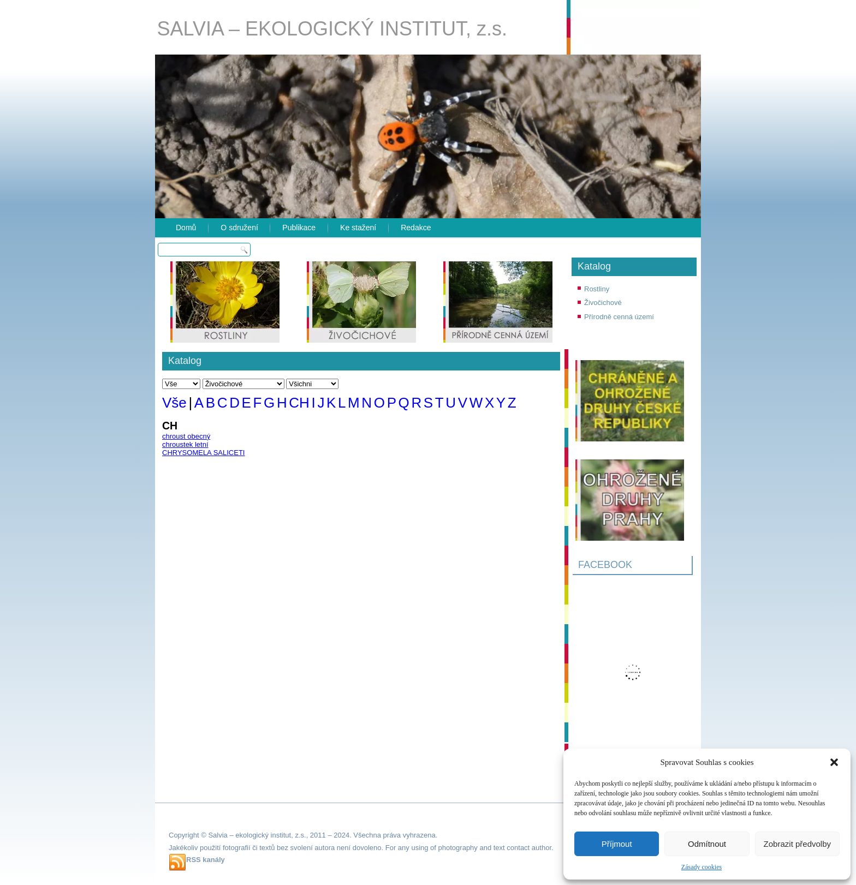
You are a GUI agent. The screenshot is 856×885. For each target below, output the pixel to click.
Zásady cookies (701, 867)
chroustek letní (185, 444)
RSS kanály (205, 860)
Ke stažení (358, 227)
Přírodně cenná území (619, 317)
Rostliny (596, 289)
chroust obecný (186, 436)
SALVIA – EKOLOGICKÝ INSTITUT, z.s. (332, 28)
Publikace (299, 227)
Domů (186, 227)
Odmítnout (707, 843)
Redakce (416, 227)
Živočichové (603, 302)
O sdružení (239, 227)
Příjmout (617, 843)
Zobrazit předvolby (797, 843)
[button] (834, 762)
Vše (174, 402)
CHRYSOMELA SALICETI (203, 453)
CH (299, 402)
